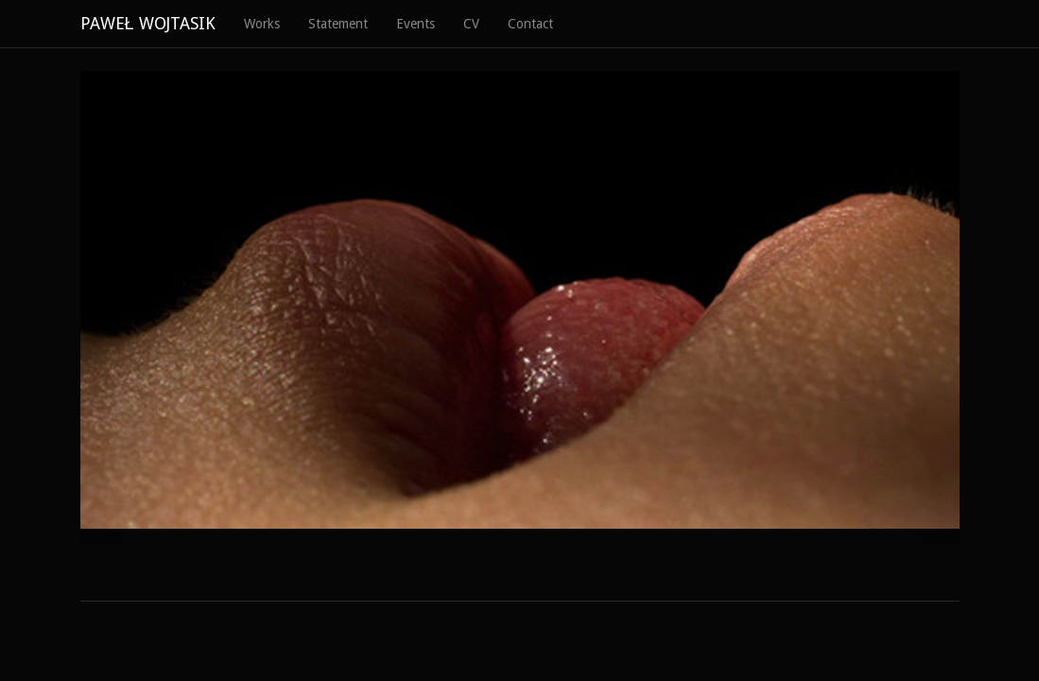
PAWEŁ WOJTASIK (148, 23)
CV (471, 23)
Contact (530, 23)
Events (415, 23)
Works (262, 23)
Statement (338, 23)
